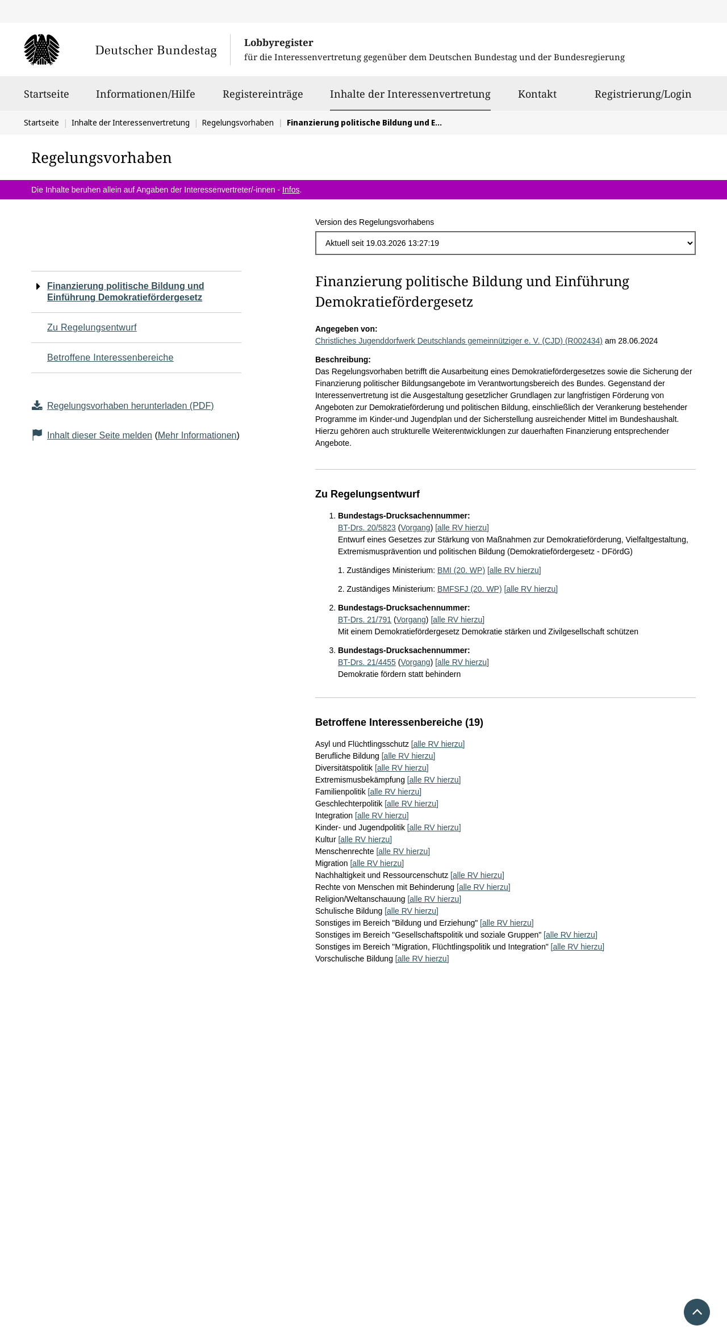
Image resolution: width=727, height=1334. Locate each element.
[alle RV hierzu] (462, 527)
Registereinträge (263, 99)
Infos (290, 189)
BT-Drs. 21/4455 (367, 662)
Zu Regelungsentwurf (92, 327)
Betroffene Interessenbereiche (110, 357)
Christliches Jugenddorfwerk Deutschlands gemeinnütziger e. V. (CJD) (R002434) (459, 340)
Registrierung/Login (643, 99)
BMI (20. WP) (461, 570)
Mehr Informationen (197, 435)
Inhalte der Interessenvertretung (410, 94)
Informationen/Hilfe (145, 99)
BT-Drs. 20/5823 (367, 527)
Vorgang (415, 527)
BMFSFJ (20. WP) (469, 588)
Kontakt (537, 99)
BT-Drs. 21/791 (364, 619)
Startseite (46, 99)
